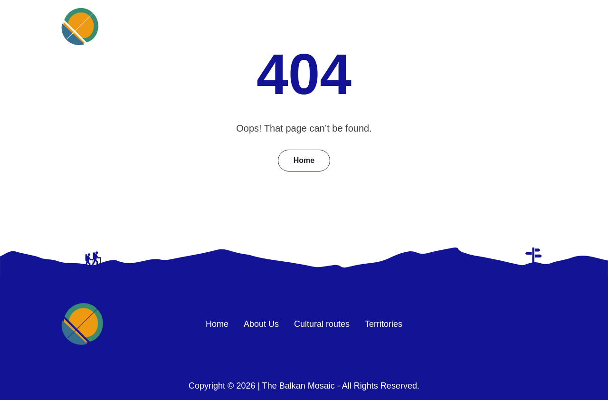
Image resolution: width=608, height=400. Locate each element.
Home (303, 26)
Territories (513, 26)
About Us (361, 26)
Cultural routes (437, 26)
